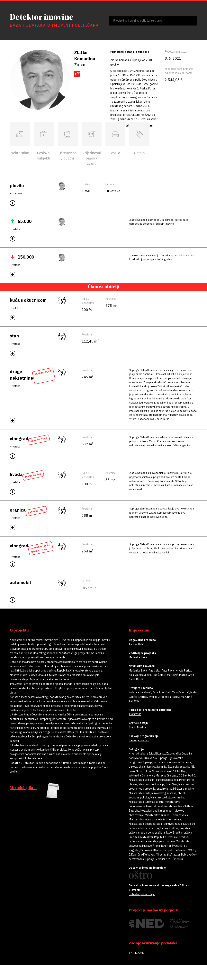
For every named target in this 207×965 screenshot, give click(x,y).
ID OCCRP (135, 714)
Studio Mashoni (138, 727)
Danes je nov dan (139, 740)
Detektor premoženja (142, 894)
